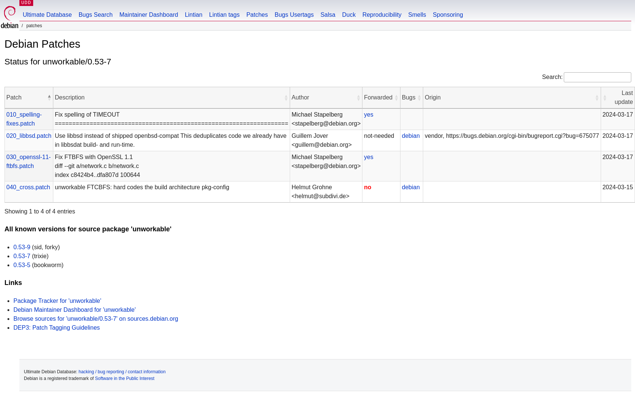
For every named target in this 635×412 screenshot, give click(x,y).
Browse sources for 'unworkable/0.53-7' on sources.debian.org (95, 319)
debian (411, 136)
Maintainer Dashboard (148, 15)
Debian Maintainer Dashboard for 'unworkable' (74, 310)
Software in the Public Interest (124, 378)
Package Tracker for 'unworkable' (57, 301)
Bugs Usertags (294, 15)
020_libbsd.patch (28, 136)
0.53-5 (21, 265)
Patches (257, 15)
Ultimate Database (47, 15)
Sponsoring (448, 15)
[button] (49, 97)
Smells (417, 15)
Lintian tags (224, 15)
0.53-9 (21, 247)
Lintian (193, 15)
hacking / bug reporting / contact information (122, 371)
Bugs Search (96, 15)
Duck (348, 15)
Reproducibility (382, 15)
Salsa (327, 15)
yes (368, 114)
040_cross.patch (28, 187)
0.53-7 (21, 256)
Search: (552, 77)
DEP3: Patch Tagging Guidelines (56, 327)
